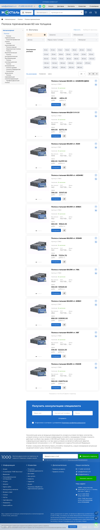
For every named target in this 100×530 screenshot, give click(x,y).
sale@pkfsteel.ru (83, 471)
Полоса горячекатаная (32, 19)
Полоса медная (11, 47)
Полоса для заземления (9, 72)
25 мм (53, 54)
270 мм (87, 63)
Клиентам (31, 465)
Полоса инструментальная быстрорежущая (11, 56)
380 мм (79, 67)
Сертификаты (7, 500)
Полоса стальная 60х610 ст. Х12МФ (66, 364)
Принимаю (72, 526)
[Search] (67, 12)
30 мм (68, 54)
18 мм (74, 50)
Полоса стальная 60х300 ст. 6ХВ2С (66, 207)
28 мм (61, 54)
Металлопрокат (10, 19)
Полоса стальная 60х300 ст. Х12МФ (66, 238)
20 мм (82, 50)
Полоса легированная (9, 64)
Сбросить (77, 30)
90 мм (84, 58)
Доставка (60, 6)
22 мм (89, 50)
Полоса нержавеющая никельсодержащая (11, 77)
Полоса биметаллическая (11, 51)
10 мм (53, 50)
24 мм (46, 54)
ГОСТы (5, 497)
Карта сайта (7, 487)
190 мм (62, 63)
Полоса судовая (11, 67)
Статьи (5, 494)
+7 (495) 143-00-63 (84, 469)
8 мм (45, 50)
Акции (5, 469)
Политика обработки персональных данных (35, 487)
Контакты (71, 6)
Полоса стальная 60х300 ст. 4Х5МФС (67, 175)
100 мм (92, 58)
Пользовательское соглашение (9, 478)
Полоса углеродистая (13, 69)
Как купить (31, 476)
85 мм (76, 58)
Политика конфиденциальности (35, 470)
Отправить (62, 418)
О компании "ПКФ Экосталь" (13, 471)
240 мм (79, 63)
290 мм (55, 67)
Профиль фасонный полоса (12, 81)
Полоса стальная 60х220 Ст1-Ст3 (65, 112)
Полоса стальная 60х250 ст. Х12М (65, 144)
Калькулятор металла (10, 489)
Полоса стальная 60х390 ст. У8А (65, 270)
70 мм (54, 58)
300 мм (71, 67)
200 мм (71, 63)
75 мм (61, 58)
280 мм (46, 67)
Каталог (27, 12)
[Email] (60, 456)
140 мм (54, 63)
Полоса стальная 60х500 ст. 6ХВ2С (66, 301)
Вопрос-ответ (7, 492)
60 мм (46, 58)
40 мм (76, 54)
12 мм (60, 50)
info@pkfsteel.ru (83, 474)
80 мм (69, 58)
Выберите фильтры (90, 30)
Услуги (50, 6)
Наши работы (7, 505)
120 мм (46, 63)
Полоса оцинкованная (10, 44)
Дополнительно (59, 465)
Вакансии (6, 474)
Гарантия (31, 481)
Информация (8, 465)
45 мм (84, 54)
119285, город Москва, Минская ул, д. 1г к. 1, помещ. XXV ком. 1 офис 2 (88, 489)
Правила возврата (58, 469)
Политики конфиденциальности (73, 423)
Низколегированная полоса (12, 40)
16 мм (67, 50)
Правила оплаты (58, 471)
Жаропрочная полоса (13, 49)
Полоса (20, 19)
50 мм (91, 54)
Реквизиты (6, 502)
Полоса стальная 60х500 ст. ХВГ (65, 333)
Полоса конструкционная (11, 61)
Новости (31, 479)
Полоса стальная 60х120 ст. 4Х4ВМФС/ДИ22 (70, 81)
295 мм (63, 67)
